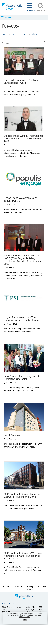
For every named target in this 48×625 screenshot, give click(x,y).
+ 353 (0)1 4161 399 (34, 610)
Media (6, 586)
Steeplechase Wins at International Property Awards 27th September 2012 (23, 138)
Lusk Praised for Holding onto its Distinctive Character (22, 377)
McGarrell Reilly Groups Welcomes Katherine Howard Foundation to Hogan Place (23, 556)
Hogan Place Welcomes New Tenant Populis (20, 199)
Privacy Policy (30, 587)
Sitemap (18, 586)
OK (24, 620)
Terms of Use (42, 586)
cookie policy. (24, 617)
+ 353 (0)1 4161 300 (34, 607)
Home (4, 34)
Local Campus (12, 435)
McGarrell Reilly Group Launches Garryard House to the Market (22, 495)
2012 (24, 34)
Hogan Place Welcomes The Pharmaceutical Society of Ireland (22, 318)
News (15, 34)
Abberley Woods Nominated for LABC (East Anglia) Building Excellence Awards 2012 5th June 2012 (23, 259)
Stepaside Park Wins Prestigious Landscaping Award (22, 81)
